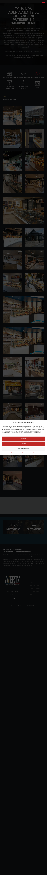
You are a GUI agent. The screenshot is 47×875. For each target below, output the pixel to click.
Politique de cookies (16, 452)
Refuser (23, 443)
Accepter (23, 438)
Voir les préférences (24, 448)
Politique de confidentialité (28, 452)
